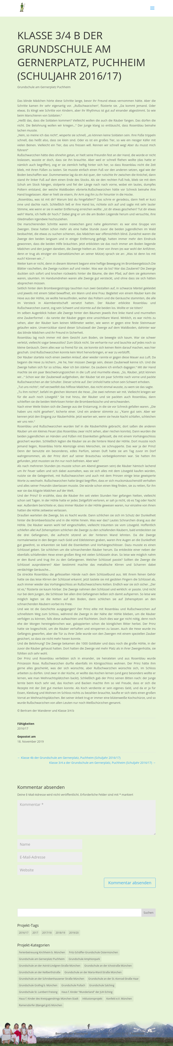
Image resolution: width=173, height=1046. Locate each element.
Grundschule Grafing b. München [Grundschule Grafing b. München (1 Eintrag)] (38, 985)
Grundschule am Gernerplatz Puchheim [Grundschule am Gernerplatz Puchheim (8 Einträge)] (42, 959)
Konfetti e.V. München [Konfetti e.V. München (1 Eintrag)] (119, 998)
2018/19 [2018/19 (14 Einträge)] (60, 932)
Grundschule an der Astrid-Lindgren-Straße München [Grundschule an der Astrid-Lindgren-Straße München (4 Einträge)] (49, 965)
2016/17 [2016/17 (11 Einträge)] (24, 932)
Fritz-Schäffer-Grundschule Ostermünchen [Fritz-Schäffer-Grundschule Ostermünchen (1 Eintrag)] (93, 952)
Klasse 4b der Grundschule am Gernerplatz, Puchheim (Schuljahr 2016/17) (69, 758)
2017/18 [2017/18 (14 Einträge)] (47, 932)
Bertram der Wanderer (71, 1033)
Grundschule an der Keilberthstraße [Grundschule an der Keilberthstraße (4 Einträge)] (40, 972)
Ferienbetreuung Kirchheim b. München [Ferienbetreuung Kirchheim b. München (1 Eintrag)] (42, 952)
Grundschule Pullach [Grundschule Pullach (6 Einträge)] (73, 985)
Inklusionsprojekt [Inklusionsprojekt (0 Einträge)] (92, 998)
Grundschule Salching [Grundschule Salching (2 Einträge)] (101, 985)
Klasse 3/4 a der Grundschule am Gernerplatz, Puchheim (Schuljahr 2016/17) (102, 763)
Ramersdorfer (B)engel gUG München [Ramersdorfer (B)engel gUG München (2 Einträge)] (40, 1005)
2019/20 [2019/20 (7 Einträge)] (74, 932)
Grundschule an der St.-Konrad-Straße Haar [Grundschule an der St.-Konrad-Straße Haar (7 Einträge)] (113, 978)
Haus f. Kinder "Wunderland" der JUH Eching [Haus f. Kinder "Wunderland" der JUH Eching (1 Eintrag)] (87, 992)
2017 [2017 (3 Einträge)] (35, 932)
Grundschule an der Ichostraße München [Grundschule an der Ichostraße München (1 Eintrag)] (108, 965)
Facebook (138, 1033)
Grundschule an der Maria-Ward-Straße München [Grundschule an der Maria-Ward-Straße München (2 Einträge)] (93, 972)
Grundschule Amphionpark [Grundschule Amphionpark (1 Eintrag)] (84, 959)
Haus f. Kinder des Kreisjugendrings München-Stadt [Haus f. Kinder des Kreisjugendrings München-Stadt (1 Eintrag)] (48, 998)
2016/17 (22, 728)
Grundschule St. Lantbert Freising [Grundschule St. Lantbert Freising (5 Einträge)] (38, 992)
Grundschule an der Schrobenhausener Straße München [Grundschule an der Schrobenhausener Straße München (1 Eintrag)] (51, 978)
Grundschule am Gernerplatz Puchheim (44, 87)
